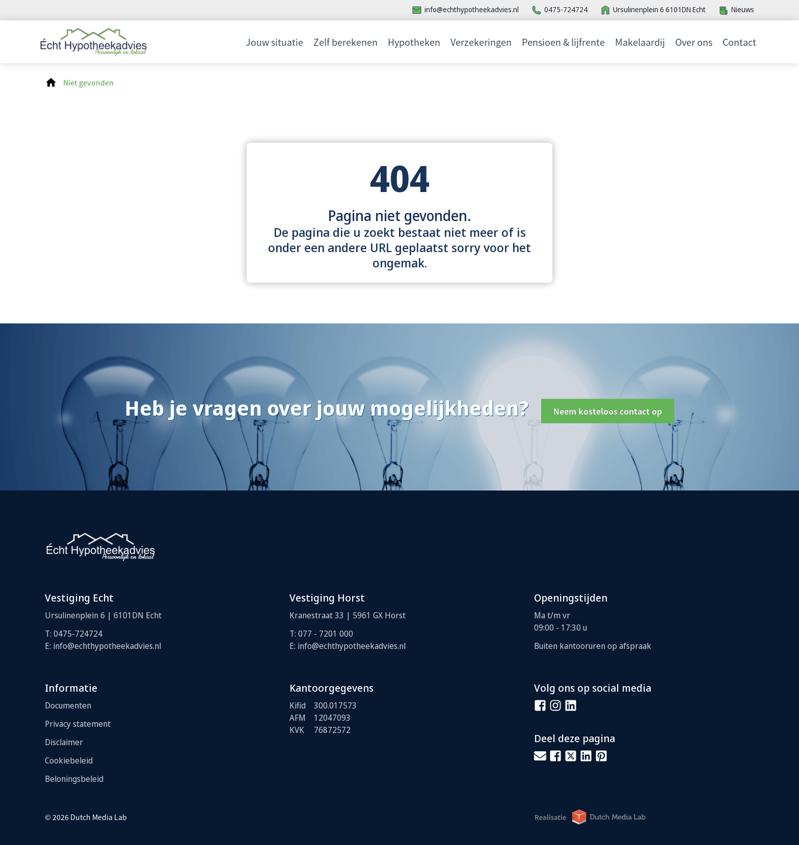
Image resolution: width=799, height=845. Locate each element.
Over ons (693, 41)
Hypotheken (414, 41)
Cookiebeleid (69, 760)
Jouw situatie (274, 41)
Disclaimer (64, 742)
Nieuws (742, 9)
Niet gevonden (88, 82)
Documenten (68, 705)
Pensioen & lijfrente (563, 41)
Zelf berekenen (345, 41)
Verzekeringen (481, 41)
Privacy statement (78, 723)
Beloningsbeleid (74, 778)
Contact (739, 41)
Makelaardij (640, 41)
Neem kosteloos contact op (607, 411)
